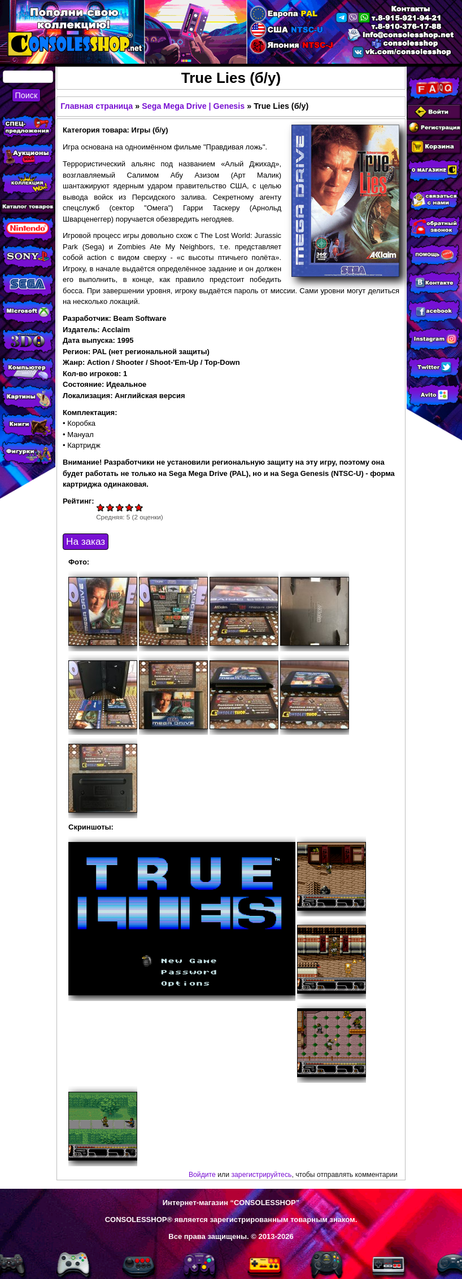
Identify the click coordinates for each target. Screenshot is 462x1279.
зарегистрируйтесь (261, 1175)
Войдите (202, 1175)
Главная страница (96, 106)
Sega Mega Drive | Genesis (193, 106)
